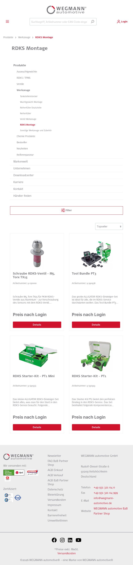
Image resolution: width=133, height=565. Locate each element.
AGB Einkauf (55, 470)
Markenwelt (20, 161)
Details (37, 324)
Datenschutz (55, 489)
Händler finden (22, 196)
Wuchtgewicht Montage (31, 102)
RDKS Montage (27, 125)
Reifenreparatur (25, 155)
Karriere (18, 182)
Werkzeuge (23, 90)
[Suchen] (92, 21)
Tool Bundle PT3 (84, 273)
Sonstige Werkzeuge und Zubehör (36, 131)
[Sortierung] (109, 226)
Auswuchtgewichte (27, 72)
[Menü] (7, 21)
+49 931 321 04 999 (106, 493)
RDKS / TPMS (23, 78)
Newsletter (54, 456)
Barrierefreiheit (57, 515)
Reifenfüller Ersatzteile (30, 108)
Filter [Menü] (66, 209)
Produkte (19, 65)
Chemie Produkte (26, 136)
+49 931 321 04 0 (104, 487)
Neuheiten (22, 149)
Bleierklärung (56, 495)
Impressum (54, 505)
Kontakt (18, 189)
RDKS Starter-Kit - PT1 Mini (34, 376)
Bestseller (22, 143)
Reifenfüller (25, 114)
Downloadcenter (23, 175)
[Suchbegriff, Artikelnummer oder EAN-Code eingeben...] (59, 21)
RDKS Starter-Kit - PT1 (89, 376)
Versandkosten (57, 500)
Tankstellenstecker (28, 97)
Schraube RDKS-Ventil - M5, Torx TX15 (34, 275)
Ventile (20, 84)
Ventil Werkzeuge (28, 119)
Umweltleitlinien (57, 520)
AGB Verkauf (55, 475)
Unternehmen (21, 168)
